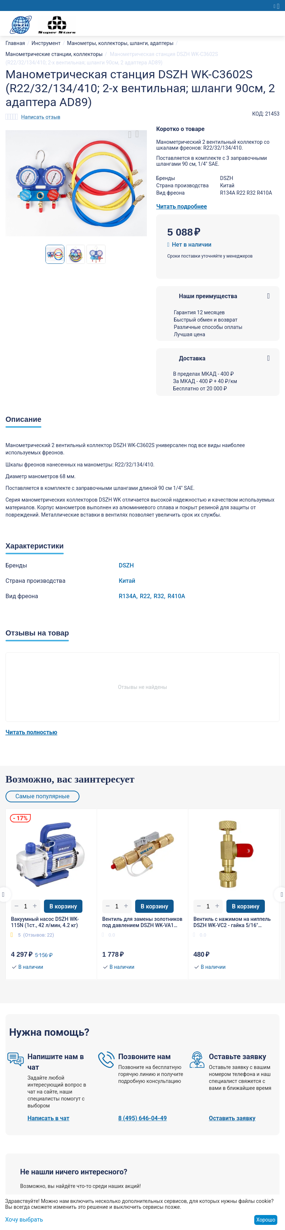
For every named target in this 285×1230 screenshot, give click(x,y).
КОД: (258, 114)
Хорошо (265, 1220)
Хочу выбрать (24, 1219)
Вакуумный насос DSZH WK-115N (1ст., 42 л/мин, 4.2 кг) (45, 922)
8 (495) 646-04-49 (142, 1118)
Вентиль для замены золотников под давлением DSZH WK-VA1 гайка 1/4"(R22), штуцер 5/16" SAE (142, 922)
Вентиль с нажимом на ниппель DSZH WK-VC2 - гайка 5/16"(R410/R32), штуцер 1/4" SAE (232, 922)
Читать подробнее (181, 206)
